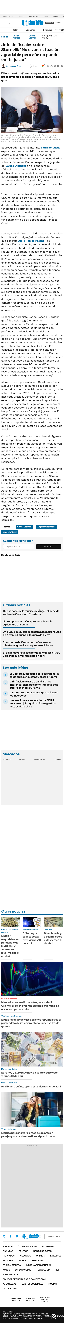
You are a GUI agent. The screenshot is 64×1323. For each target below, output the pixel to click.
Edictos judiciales (32, 1284)
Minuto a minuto (10, 999)
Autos (6, 1269)
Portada (8, 1246)
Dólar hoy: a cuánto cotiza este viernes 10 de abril (32, 938)
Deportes (37, 1260)
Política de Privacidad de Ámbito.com (24, 1279)
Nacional (8, 1260)
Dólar (15, 30)
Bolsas (22, 759)
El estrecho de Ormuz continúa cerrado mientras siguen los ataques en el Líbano (28, 644)
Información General (38, 1265)
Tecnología (43, 1269)
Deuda (55, 16)
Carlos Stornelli (32, 37)
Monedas (7, 759)
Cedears (57, 759)
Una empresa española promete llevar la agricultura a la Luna (27, 623)
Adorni (20, 16)
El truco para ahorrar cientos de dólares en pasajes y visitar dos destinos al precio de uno (29, 1134)
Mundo (23, 1260)
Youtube (30, 1236)
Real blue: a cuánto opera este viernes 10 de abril (31, 1086)
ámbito (4, 37)
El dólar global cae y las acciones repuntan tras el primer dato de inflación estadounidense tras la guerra (31, 1023)
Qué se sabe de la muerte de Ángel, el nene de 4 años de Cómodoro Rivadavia (31, 612)
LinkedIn (23, 1236)
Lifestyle (55, 1255)
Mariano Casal (15, 66)
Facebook (10, 1236)
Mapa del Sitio (11, 1274)
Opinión (40, 1255)
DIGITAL (16, 1299)
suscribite (49, 23)
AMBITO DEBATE (45, 1299)
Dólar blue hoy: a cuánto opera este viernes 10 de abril (53, 938)
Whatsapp (38, 1236)
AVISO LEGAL (9, 1284)
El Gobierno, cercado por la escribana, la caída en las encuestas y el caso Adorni (34, 675)
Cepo (46, 16)
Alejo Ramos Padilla (31, 240)
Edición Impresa (12, 1265)
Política (23, 1251)
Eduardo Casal (50, 147)
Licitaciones (10, 1288)
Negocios (25, 1255)
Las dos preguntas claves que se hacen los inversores (34, 694)
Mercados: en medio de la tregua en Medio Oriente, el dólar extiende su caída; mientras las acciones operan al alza (30, 1006)
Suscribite (48, 546)
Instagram (17, 1236)
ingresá (58, 23)
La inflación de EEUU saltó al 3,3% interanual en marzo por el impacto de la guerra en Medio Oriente (34, 684)
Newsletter (58, 29)
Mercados (9, 1255)
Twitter (4, 1236)
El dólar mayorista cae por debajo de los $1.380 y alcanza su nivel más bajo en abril (31, 654)
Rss (57, 1269)
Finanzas (47, 30)
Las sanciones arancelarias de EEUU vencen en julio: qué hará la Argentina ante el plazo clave (33, 703)
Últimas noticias (27, 1246)
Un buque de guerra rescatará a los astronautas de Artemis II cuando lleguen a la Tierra (32, 633)
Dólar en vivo (33, 16)
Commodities (39, 759)
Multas (52, 1284)
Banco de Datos (42, 1251)
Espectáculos (23, 1269)
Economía (30, 30)
